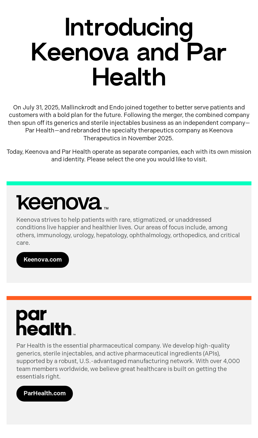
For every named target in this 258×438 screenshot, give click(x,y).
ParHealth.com (45, 393)
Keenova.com (43, 259)
